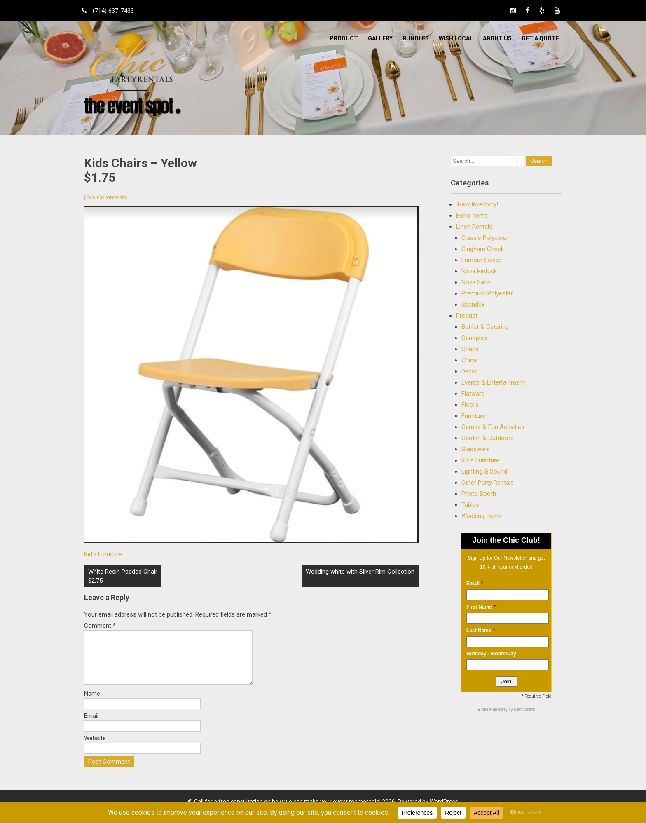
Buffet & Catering (485, 327)
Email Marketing (493, 709)
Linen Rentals (474, 226)
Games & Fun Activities (492, 427)
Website (95, 748)
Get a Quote (540, 38)
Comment (100, 625)
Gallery (380, 38)
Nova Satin (476, 282)
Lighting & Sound (484, 471)
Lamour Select (481, 260)
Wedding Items (481, 516)
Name (92, 703)
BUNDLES (416, 38)
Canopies (474, 338)
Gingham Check (482, 249)
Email (91, 725)
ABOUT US (497, 38)
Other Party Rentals (487, 482)
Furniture (473, 416)
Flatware (473, 393)
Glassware (475, 449)
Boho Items (472, 215)
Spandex (473, 304)
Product (344, 38)
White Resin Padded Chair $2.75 (122, 576)
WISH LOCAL (456, 38)
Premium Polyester (487, 293)
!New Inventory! (477, 204)
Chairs (470, 349)
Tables (470, 505)
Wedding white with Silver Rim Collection (360, 571)
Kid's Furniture (103, 554)
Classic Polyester (484, 238)
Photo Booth (478, 493)
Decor (469, 371)
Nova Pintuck (479, 271)
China (469, 360)
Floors (470, 404)
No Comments (107, 197)
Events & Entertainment (493, 382)
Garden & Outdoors (487, 438)
